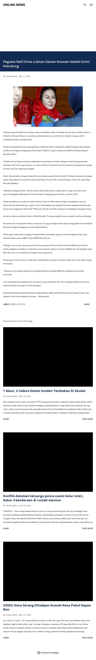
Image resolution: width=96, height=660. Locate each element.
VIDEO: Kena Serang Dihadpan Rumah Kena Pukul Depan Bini (47, 607)
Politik (21, 304)
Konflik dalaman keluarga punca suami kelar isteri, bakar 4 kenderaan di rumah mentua (43, 498)
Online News (14, 4)
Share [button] (87, 304)
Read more (87, 419)
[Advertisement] (48, 32)
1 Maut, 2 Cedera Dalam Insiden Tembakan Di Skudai (44, 391)
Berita (13, 304)
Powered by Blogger (48, 652)
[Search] (85, 4)
